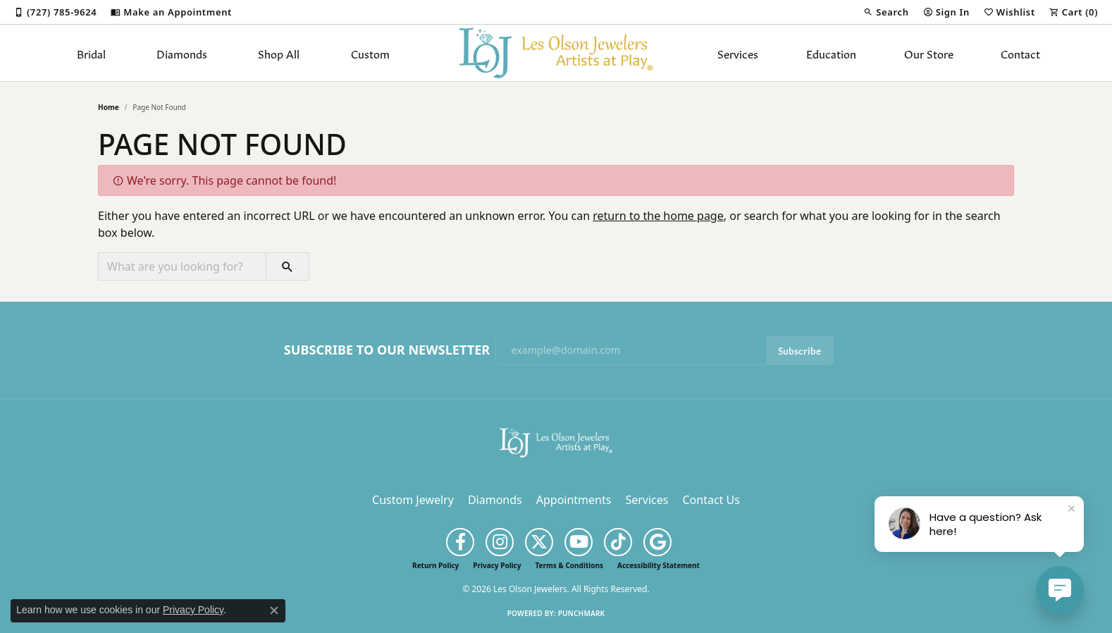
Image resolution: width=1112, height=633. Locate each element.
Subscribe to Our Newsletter (387, 350)
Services (737, 53)
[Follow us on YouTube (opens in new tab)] (578, 542)
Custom (370, 53)
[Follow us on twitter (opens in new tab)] (539, 542)
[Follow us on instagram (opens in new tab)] (500, 542)
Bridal (91, 53)
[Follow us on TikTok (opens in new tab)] (618, 542)
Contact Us (710, 500)
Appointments (574, 500)
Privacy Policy (497, 565)
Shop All (278, 53)
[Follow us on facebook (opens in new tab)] (460, 542)
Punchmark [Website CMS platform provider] (581, 613)
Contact (1020, 53)
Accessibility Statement (658, 565)
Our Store (928, 53)
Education (831, 53)
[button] (885, 12)
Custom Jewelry (413, 500)
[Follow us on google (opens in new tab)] (657, 542)
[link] (55, 12)
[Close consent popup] (274, 610)
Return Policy (435, 565)
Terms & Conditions (569, 565)
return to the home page (658, 215)
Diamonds (181, 53)
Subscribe (799, 350)
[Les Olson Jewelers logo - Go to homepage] (556, 53)
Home (108, 107)
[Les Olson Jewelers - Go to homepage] (556, 441)
